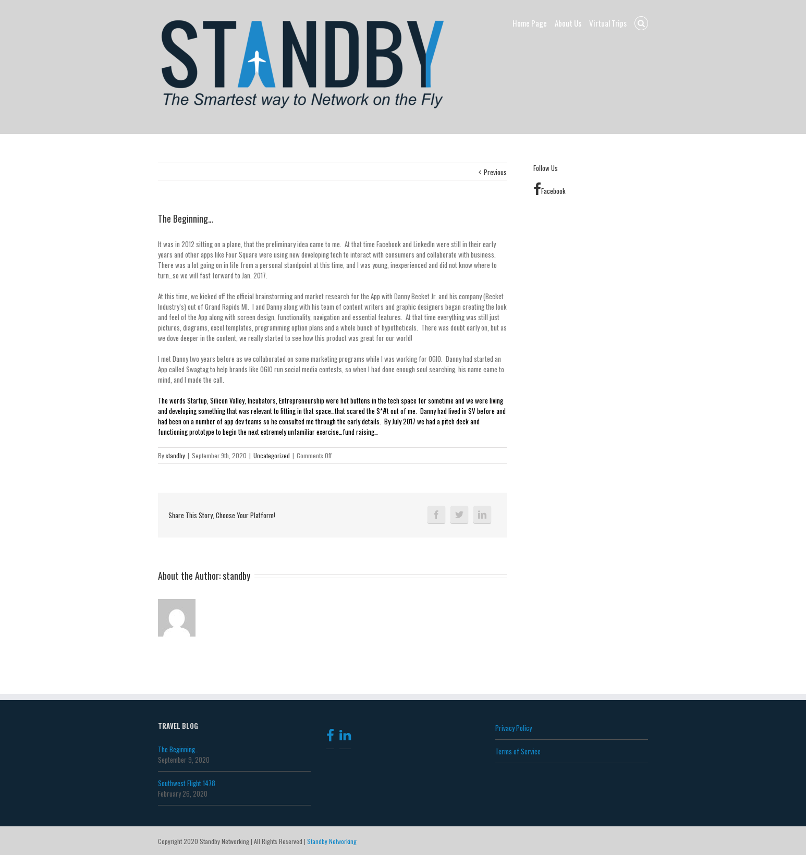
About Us (568, 23)
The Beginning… (178, 749)
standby (175, 455)
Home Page (529, 23)
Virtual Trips (608, 23)
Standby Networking (332, 841)
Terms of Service (518, 751)
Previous (495, 172)
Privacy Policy (513, 728)
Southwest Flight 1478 (186, 783)
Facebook (549, 191)
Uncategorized (271, 455)
